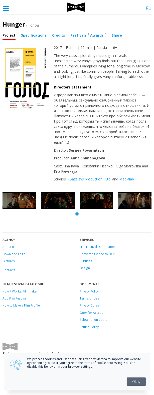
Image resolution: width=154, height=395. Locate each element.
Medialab (126, 179)
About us (9, 247)
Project (9, 35)
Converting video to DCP (97, 254)
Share (117, 35)
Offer (83, 313)
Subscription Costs (93, 320)
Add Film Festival (15, 298)
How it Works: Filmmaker (20, 291)
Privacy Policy (89, 291)
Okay (136, 381)
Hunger (21, 24)
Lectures (9, 261)
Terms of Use (89, 298)
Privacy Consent (91, 305)
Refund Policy (89, 327)
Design (85, 268)
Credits (58, 35)
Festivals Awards (88, 35)
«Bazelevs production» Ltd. (89, 179)
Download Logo (14, 254)
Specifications (34, 35)
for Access (95, 313)
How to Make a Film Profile (21, 305)
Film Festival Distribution (97, 247)
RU (148, 8)
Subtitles (86, 261)
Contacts (9, 270)
